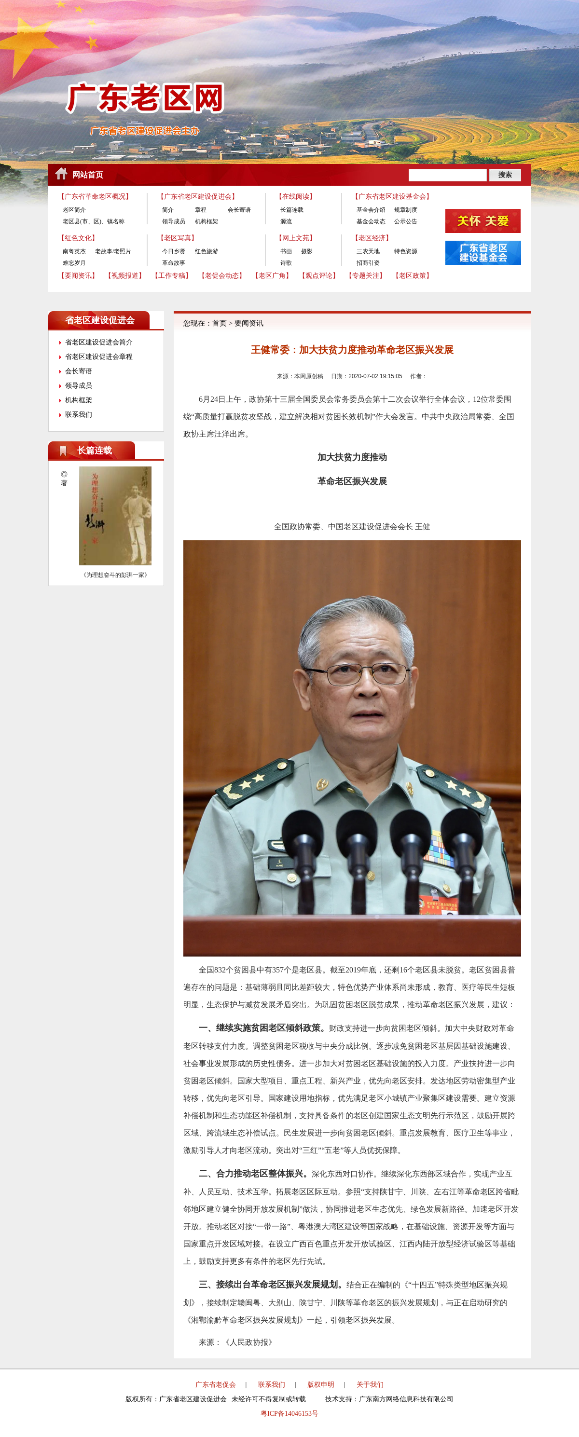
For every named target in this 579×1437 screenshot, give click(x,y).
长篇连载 (291, 209)
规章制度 (405, 209)
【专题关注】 (365, 275)
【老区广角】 (272, 275)
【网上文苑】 (296, 238)
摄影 (307, 251)
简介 (168, 209)
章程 (201, 209)
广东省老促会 (215, 1384)
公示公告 (405, 221)
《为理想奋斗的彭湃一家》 (115, 575)
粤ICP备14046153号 (289, 1413)
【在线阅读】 (296, 196)
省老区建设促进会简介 (99, 342)
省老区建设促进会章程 (99, 356)
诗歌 (286, 263)
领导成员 (173, 221)
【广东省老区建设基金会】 (392, 196)
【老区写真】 (177, 238)
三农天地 (368, 251)
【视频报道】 (125, 275)
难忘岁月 (74, 263)
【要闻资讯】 (78, 275)
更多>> (150, 450)
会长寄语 (239, 209)
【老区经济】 (372, 238)
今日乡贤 (173, 251)
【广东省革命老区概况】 (95, 196)
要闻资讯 (248, 323)
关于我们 (370, 1384)
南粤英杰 (74, 251)
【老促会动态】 (222, 275)
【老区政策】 (412, 275)
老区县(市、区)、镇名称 (93, 221)
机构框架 (206, 221)
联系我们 (78, 414)
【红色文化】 (78, 238)
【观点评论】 (319, 275)
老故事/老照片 (113, 251)
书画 (286, 251)
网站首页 (87, 175)
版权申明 (320, 1384)
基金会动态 (371, 221)
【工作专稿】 (172, 275)
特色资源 (405, 251)
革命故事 (173, 263)
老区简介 (74, 209)
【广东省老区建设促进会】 (197, 196)
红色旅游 (206, 251)
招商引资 (368, 263)
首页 (219, 323)
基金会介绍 (371, 209)
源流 (286, 221)
